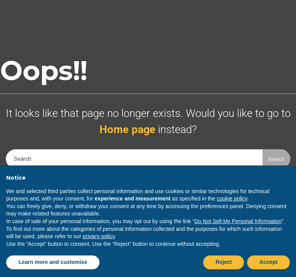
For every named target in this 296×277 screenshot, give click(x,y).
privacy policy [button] (98, 236)
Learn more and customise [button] (52, 262)
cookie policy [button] (232, 198)
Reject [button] (223, 262)
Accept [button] (268, 262)
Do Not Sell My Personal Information (237, 221)
